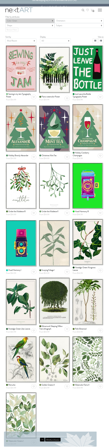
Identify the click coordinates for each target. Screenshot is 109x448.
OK (42, 439)
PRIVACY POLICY (53, 439)
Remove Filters (12, 29)
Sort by (8, 36)
